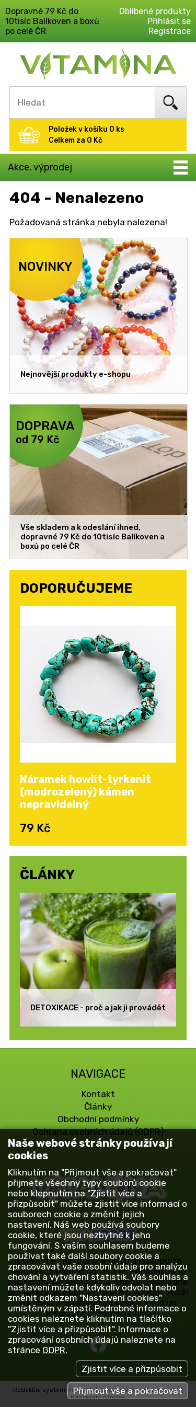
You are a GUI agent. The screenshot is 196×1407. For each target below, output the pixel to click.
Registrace (169, 31)
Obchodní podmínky (98, 1119)
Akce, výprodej (40, 167)
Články (98, 1106)
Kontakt (98, 1094)
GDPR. (54, 1350)
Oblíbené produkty (155, 11)
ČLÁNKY (47, 874)
